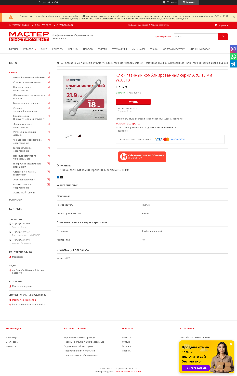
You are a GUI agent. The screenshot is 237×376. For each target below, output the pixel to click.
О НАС (44, 49)
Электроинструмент (24, 179)
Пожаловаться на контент (129, 371)
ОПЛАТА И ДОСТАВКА (174, 49)
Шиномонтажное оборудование (22, 89)
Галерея (126, 346)
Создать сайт (45, 2)
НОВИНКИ (73, 49)
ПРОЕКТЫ (88, 49)
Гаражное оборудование (26, 103)
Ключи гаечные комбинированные (164, 63)
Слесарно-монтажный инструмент (84, 63)
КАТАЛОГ (28, 49)
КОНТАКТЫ (57, 49)
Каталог (13, 72)
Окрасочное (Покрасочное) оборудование (27, 141)
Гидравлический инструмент (79, 346)
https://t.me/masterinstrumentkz (28, 304)
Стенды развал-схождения (27, 82)
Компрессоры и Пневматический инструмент (28, 117)
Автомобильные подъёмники (29, 77)
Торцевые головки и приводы (79, 337)
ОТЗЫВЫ (154, 49)
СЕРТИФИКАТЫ (119, 49)
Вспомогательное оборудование (22, 186)
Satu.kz (133, 368)
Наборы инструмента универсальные (24, 157)
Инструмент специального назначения (27, 165)
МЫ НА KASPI (138, 49)
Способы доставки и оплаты (195, 337)
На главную (12, 337)
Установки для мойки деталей (24, 133)
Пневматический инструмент (79, 350)
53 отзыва (172, 2)
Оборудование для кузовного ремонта (29, 96)
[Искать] (223, 36)
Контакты (11, 346)
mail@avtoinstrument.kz (24, 299)
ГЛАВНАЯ (13, 49)
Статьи (126, 341)
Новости (126, 337)
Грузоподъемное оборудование (22, 149)
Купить (133, 101)
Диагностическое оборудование (22, 125)
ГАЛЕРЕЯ (102, 49)
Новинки (126, 350)
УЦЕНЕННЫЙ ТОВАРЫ (200, 49)
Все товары (12, 341)
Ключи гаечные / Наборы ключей (124, 63)
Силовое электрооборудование (25, 109)
